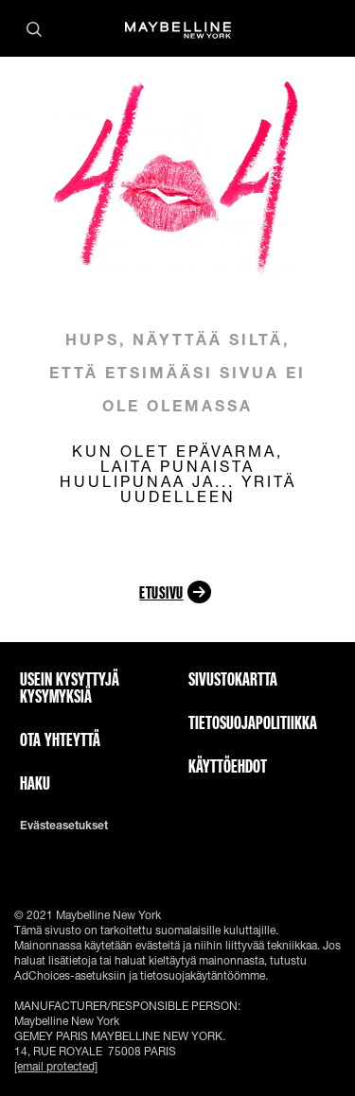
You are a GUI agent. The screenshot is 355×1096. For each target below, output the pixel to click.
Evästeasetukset (64, 825)
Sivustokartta (232, 678)
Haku (35, 783)
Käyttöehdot (227, 765)
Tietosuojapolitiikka (252, 722)
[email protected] (56, 1066)
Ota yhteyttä (60, 739)
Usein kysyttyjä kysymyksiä (69, 687)
